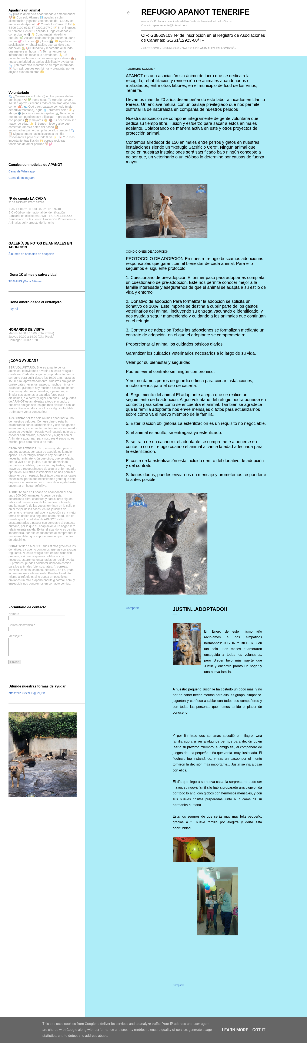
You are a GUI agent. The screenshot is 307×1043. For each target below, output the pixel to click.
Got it (259, 1029)
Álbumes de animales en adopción (31, 254)
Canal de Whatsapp (22, 171)
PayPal (13, 308)
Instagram (168, 48)
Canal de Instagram (21, 177)
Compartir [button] (132, 608)
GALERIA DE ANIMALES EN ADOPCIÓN (207, 48)
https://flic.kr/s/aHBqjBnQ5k (27, 693)
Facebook (149, 48)
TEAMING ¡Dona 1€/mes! (26, 281)
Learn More (235, 1029)
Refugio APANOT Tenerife (195, 12)
